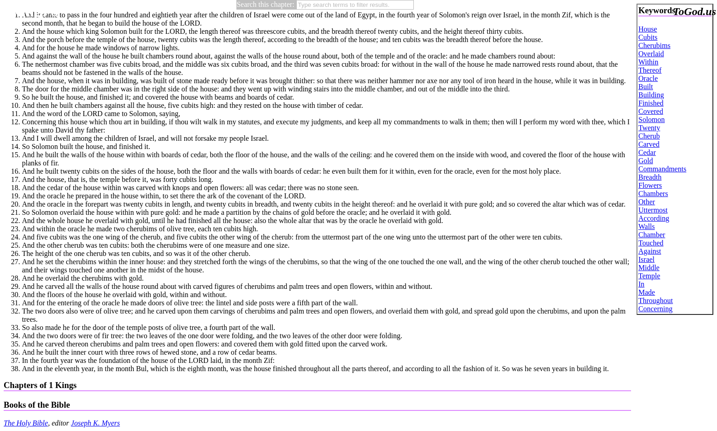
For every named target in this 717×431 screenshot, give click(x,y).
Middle (648, 267)
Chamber (651, 235)
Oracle (648, 78)
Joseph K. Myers (95, 423)
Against (649, 251)
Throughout (655, 300)
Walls (646, 226)
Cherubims (654, 45)
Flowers (650, 185)
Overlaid (651, 54)
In (641, 284)
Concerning (655, 309)
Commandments (662, 169)
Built (645, 86)
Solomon (651, 119)
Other (646, 202)
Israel (646, 259)
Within (648, 62)
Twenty (649, 128)
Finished (650, 103)
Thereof (650, 70)
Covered (650, 111)
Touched (650, 243)
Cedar (647, 152)
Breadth (650, 177)
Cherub (649, 136)
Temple (649, 276)
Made (646, 292)
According (653, 218)
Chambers (653, 193)
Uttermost (653, 210)
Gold (645, 161)
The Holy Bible (26, 423)
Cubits (648, 37)
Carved (648, 144)
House (647, 29)
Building (651, 95)
